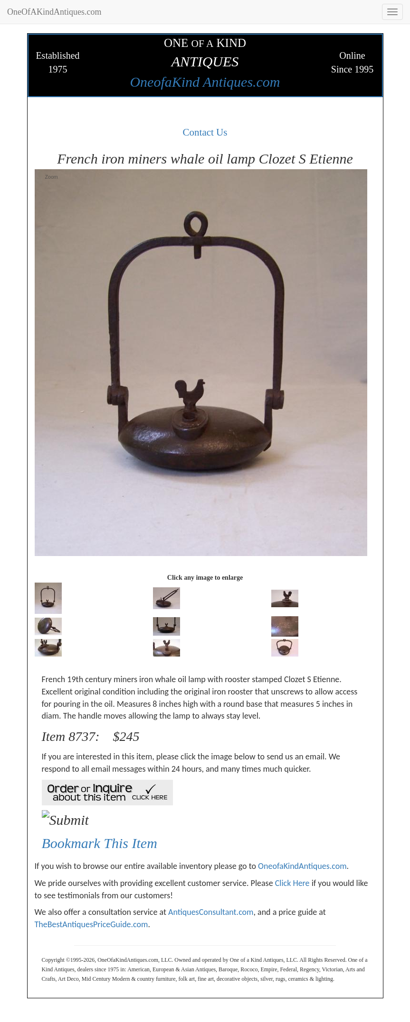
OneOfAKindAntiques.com (54, 12)
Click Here (292, 883)
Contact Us (205, 132)
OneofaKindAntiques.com (302, 866)
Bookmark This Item (99, 843)
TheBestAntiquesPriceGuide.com (91, 924)
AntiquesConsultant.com (210, 912)
